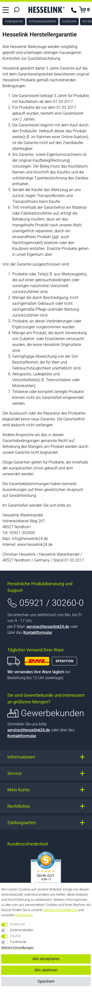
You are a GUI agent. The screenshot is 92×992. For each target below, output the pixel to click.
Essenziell (17, 924)
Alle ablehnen (46, 970)
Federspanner (14, 21)
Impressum (23, 915)
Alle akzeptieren (46, 958)
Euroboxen (69, 21)
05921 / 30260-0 (51, 603)
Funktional (18, 942)
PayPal (15, 936)
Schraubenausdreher (42, 21)
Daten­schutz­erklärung (60, 910)
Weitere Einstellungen (17, 948)
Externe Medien (21, 930)
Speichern (46, 981)
